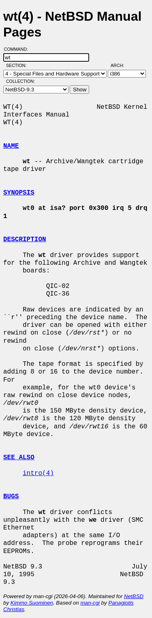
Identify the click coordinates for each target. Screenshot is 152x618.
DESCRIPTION (24, 239)
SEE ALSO (18, 457)
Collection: (20, 81)
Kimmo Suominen (32, 603)
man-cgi (89, 603)
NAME (11, 146)
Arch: (121, 65)
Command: (18, 49)
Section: (18, 65)
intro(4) (38, 473)
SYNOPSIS (18, 192)
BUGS (11, 496)
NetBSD (133, 596)
